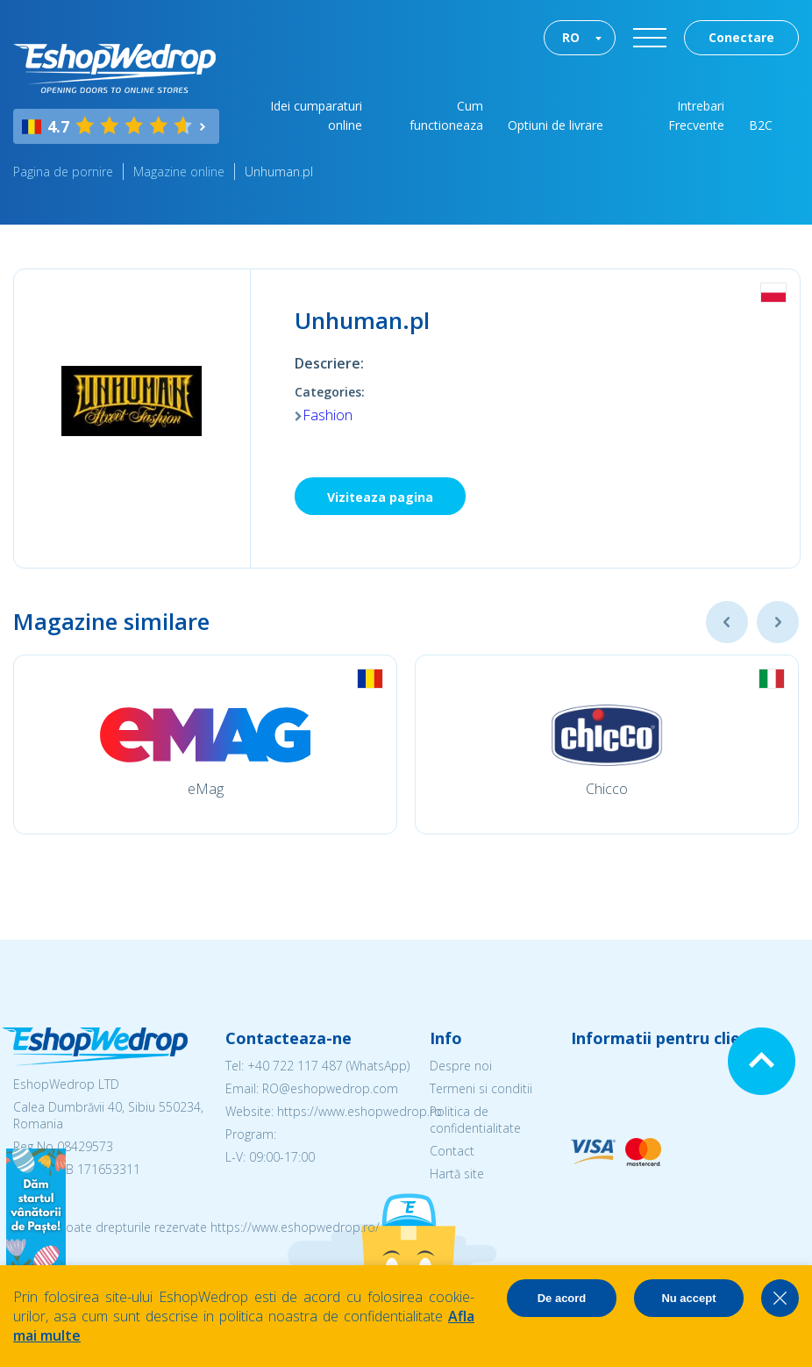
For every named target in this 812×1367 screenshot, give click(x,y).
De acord (562, 1298)
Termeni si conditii (481, 1088)
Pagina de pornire (63, 171)
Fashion (328, 415)
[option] (205, 744)
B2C (761, 125)
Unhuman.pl (279, 171)
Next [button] (778, 622)
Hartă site (457, 1173)
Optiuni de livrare (555, 125)
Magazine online (178, 171)
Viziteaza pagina (380, 497)
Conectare (741, 37)
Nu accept (688, 1298)
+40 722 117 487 (295, 1065)
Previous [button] (727, 622)
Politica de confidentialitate (475, 1119)
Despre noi (461, 1065)
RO (571, 37)
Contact (452, 1150)
